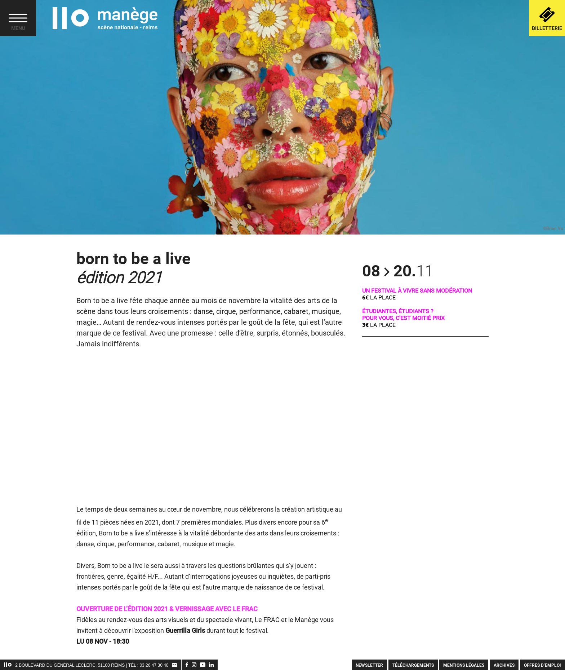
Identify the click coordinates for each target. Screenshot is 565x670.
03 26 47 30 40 (153, 665)
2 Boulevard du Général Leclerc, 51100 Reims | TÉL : (77, 665)
